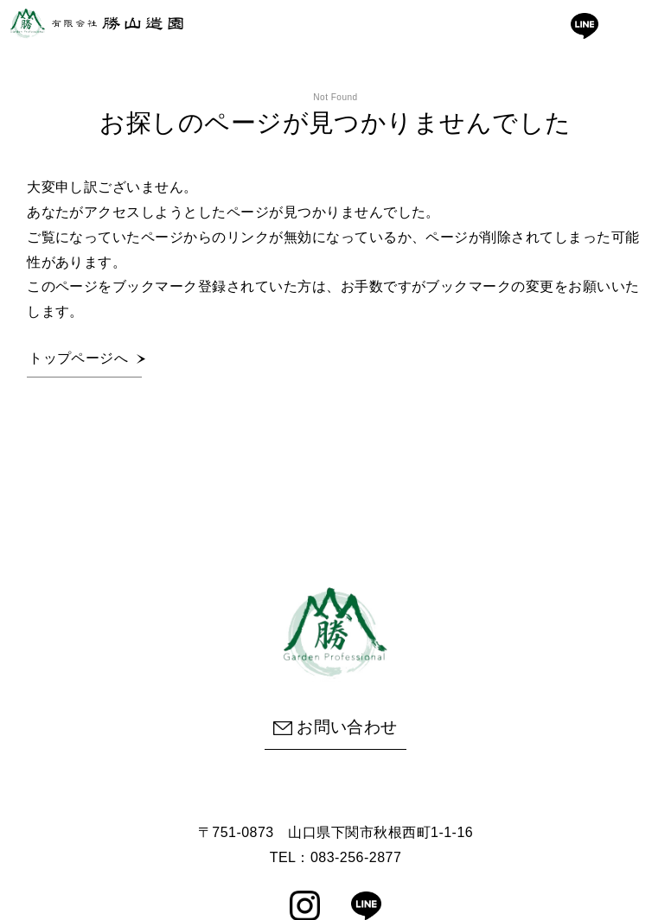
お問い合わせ (335, 727)
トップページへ (78, 358)
